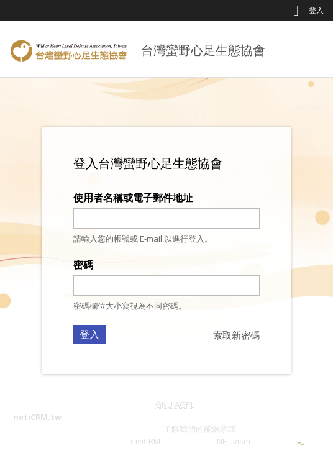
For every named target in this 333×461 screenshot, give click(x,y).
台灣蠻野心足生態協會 (203, 50)
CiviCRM (145, 441)
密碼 (83, 265)
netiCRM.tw (37, 416)
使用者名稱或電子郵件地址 (133, 197)
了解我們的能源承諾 (199, 428)
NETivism (233, 441)
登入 (316, 10)
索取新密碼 (236, 335)
